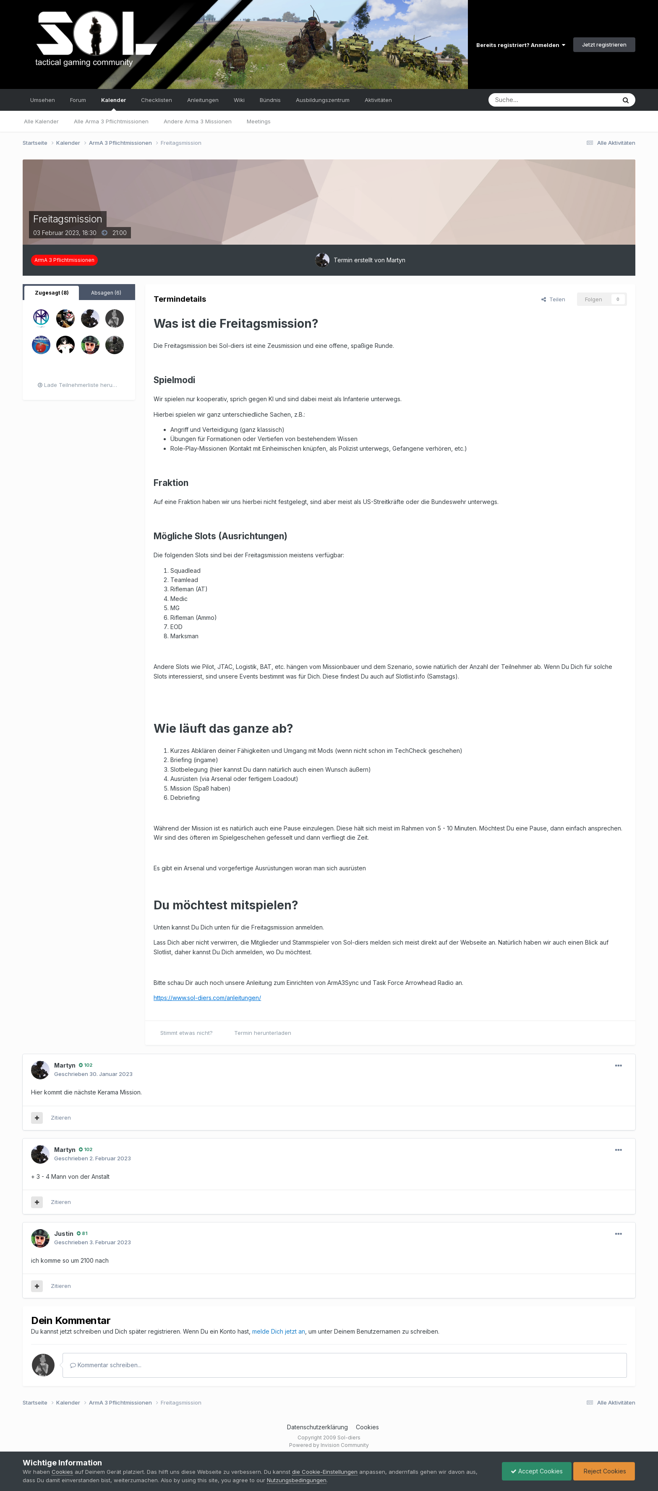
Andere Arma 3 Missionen (198, 121)
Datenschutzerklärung (317, 1427)
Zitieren (61, 1117)
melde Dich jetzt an (278, 1331)
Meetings (259, 121)
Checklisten (156, 100)
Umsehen (42, 100)
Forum (78, 100)
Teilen (553, 299)
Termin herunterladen (262, 1032)
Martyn (395, 260)
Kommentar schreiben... (105, 1364)
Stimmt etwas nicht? (186, 1032)
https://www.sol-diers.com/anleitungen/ (207, 997)
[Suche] (526, 100)
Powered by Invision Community (329, 1445)
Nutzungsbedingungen (296, 1480)
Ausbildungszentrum (323, 100)
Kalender (113, 104)
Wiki (239, 100)
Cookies (367, 1427)
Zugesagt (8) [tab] (52, 293)
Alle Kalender (41, 121)
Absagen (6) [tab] (106, 293)
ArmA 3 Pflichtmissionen (64, 260)
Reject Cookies (604, 1471)
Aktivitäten (378, 100)
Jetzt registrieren (604, 44)
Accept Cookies (537, 1471)
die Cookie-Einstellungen (325, 1471)
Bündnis (270, 100)
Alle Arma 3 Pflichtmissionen (111, 121)
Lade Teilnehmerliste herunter (80, 384)
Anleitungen (203, 100)
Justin (63, 1233)
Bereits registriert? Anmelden (520, 45)
